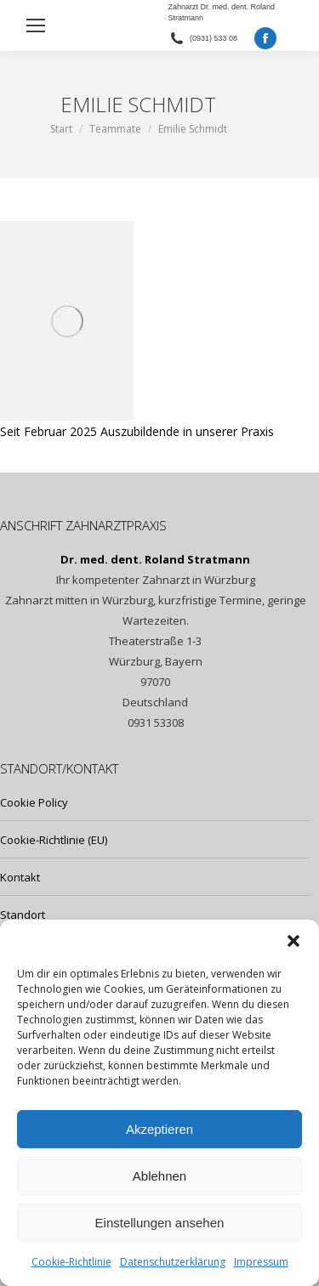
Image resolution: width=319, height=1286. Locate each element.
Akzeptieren (159, 1129)
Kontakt (20, 877)
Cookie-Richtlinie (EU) (53, 839)
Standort (22, 914)
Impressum (261, 1262)
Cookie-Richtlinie (71, 1262)
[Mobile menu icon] (36, 25)
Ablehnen (159, 1176)
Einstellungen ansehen (160, 1222)
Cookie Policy (34, 802)
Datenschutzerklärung (172, 1262)
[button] (293, 940)
